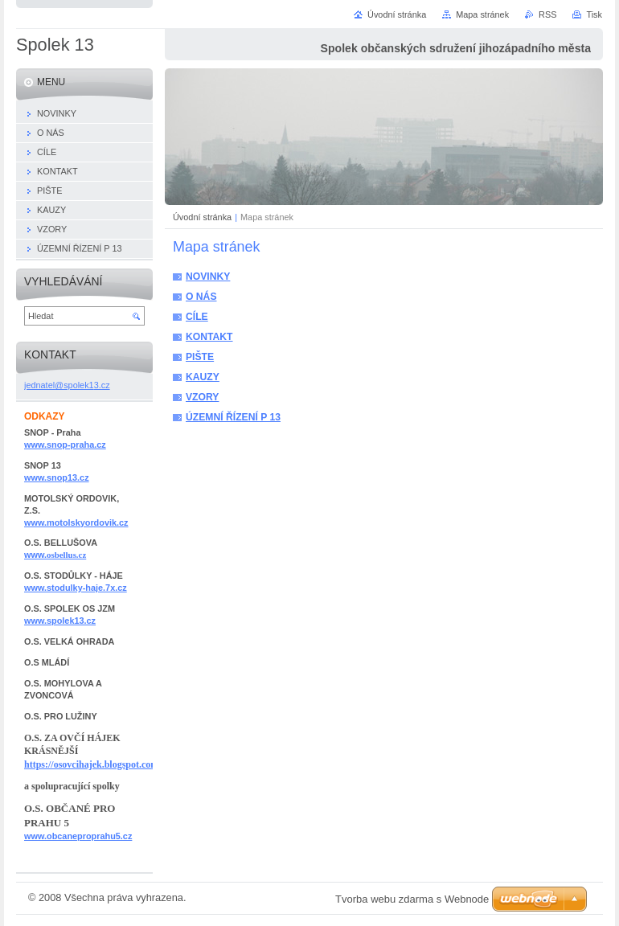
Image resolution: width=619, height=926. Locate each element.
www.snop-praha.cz (65, 444)
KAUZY (202, 377)
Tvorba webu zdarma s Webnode (412, 899)
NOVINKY (208, 276)
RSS (547, 14)
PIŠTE (200, 357)
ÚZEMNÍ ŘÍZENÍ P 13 (233, 417)
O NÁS (201, 296)
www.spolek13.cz (60, 620)
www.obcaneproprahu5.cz (78, 836)
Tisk (594, 14)
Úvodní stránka (202, 217)
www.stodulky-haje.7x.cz (75, 587)
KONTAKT (209, 336)
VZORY (202, 397)
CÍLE (197, 316)
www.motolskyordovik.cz (76, 522)
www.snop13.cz (56, 477)
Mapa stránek (482, 14)
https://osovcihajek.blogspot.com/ (93, 764)
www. (55, 554)
